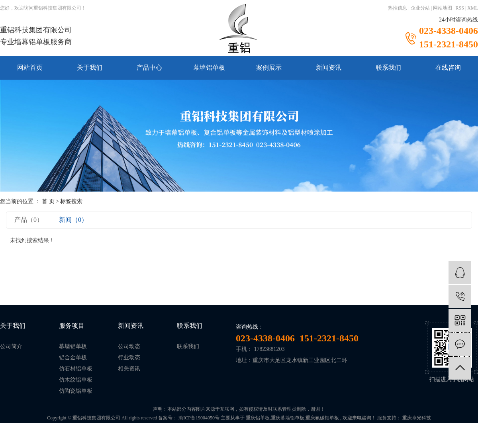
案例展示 (269, 67)
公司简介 (11, 346)
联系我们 (388, 67)
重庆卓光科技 (416, 418)
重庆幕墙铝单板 (287, 418)
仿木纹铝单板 (75, 380)
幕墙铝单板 (209, 67)
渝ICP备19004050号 (198, 418)
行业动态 (129, 357)
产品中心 (149, 67)
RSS (460, 8)
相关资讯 (129, 369)
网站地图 (442, 8)
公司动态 (129, 346)
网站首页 (30, 67)
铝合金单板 (73, 357)
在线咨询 (448, 67)
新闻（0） (73, 219)
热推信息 (397, 8)
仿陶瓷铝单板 (75, 391)
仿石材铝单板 (75, 369)
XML (472, 8)
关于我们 (89, 67)
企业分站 (420, 8)
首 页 (48, 201)
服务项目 (71, 325)
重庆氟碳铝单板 (322, 418)
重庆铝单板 (258, 418)
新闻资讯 (328, 67)
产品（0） (28, 219)
